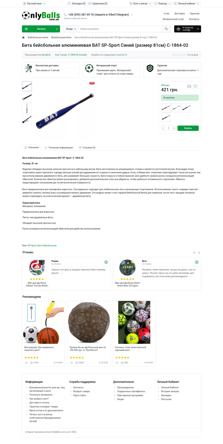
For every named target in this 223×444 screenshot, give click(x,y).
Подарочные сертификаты (131, 391)
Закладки (166, 395)
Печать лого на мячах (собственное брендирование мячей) (45, 417)
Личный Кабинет (170, 387)
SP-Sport (32, 245)
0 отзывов (192, 54)
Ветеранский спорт (107, 65)
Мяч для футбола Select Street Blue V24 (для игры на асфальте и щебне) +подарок (127, 284)
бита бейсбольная (47, 245)
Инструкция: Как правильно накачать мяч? (39, 348)
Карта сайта (79, 395)
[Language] (34, 3)
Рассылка (166, 399)
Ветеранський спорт (173, 19)
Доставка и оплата (39, 402)
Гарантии (194, 13)
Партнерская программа (130, 395)
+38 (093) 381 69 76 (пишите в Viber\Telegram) (98, 14)
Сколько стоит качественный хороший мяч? (130, 348)
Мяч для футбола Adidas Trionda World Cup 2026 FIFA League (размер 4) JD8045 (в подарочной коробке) (36, 284)
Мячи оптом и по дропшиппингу (46, 410)
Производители (125, 387)
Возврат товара (81, 391)
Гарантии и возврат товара (43, 406)
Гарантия (162, 65)
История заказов (170, 391)
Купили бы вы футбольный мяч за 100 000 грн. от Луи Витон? (88, 348)
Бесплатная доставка (47, 65)
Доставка (179, 13)
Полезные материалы (41, 394)
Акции (120, 399)
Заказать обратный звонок (75, 18)
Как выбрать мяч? (39, 398)
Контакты (194, 19)
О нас (167, 13)
